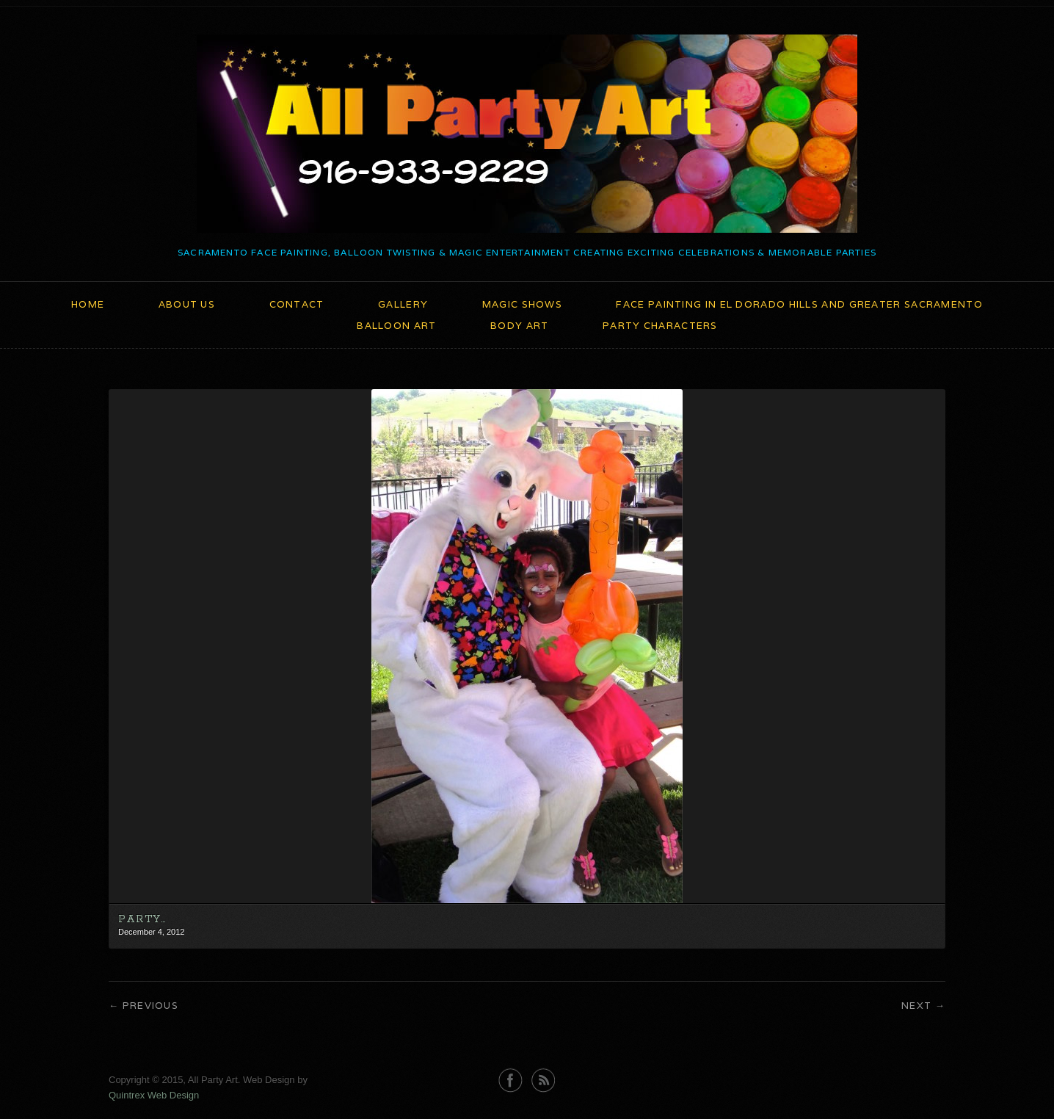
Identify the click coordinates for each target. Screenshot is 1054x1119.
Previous (150, 1005)
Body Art (519, 325)
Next (916, 1005)
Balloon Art (396, 325)
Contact (296, 304)
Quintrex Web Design (154, 1095)
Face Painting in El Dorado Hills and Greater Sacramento (799, 304)
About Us (187, 304)
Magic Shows (522, 304)
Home (87, 304)
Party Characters (660, 325)
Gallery (403, 304)
